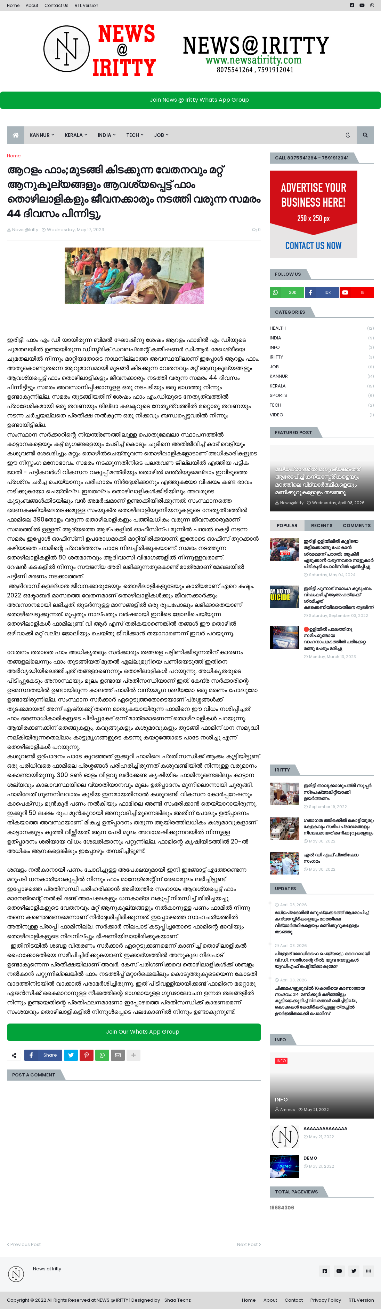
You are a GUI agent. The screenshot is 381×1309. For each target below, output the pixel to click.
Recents (322, 525)
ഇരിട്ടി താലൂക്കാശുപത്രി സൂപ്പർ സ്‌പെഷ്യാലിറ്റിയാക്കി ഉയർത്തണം (337, 792)
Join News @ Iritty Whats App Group (192, 100)
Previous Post (25, 1244)
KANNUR (322, 376)
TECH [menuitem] (132, 135)
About (32, 5)
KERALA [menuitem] (74, 135)
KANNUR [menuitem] (40, 135)
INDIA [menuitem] (104, 135)
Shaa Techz (177, 1300)
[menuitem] (15, 135)
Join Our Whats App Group (135, 1032)
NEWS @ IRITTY (112, 1300)
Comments (357, 525)
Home (13, 5)
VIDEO (322, 414)
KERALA (322, 386)
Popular (287, 525)
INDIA (322, 338)
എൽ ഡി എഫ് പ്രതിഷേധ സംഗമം (330, 858)
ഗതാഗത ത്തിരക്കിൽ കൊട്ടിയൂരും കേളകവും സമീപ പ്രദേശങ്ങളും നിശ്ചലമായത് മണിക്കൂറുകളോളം (338, 826)
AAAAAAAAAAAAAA (325, 1129)
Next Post (247, 1244)
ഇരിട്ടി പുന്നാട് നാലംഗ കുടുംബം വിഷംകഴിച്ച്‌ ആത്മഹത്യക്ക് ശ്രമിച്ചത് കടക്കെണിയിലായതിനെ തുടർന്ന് (338, 598)
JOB (322, 367)
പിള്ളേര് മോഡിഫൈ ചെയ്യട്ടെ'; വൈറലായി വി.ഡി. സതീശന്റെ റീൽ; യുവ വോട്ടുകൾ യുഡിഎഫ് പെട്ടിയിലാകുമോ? (322, 960)
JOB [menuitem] (159, 135)
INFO (322, 347)
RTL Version (86, 5)
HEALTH (322, 328)
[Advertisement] (322, 712)
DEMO (310, 1158)
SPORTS (322, 395)
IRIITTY (322, 357)
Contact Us (56, 5)
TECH (322, 405)
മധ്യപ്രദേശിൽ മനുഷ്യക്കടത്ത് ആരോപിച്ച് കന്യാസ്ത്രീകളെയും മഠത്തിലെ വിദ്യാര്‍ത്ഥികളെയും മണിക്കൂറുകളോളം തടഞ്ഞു (317, 480)
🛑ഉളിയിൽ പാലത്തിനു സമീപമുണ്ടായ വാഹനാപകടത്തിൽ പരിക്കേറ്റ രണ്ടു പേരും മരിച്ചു (334, 639)
